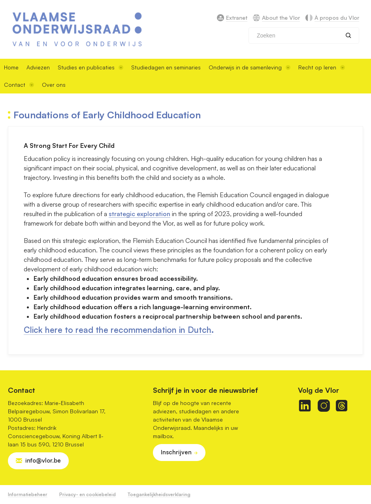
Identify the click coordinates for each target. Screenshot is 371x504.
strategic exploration (139, 214)
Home (11, 67)
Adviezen (38, 67)
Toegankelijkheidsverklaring (159, 494)
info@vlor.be (43, 460)
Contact (19, 84)
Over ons (54, 84)
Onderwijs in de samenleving (249, 67)
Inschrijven (176, 452)
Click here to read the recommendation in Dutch (117, 330)
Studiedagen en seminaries (166, 67)
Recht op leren (321, 67)
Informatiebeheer (27, 494)
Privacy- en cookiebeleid (87, 494)
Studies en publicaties (90, 67)
